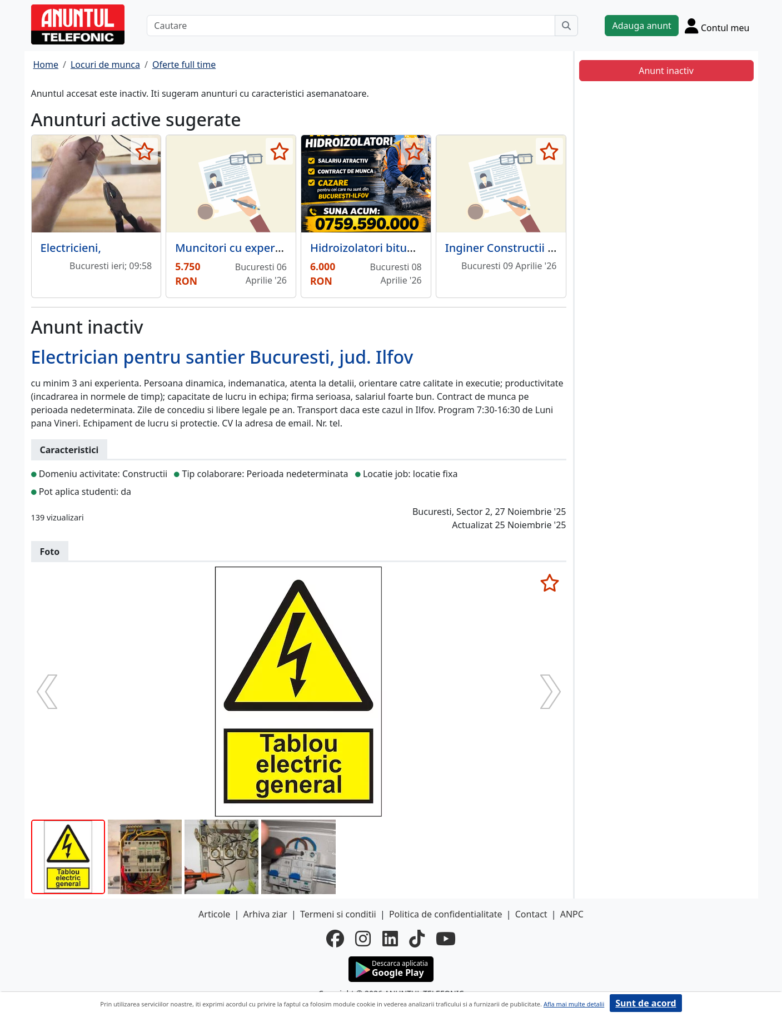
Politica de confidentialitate (445, 914)
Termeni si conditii (338, 914)
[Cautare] (351, 25)
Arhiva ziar (265, 914)
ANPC (572, 914)
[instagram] (363, 938)
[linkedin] (390, 938)
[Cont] (717, 26)
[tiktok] (417, 938)
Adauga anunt (641, 25)
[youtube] (446, 938)
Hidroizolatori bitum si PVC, (382, 247)
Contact (531, 914)
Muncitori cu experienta (238, 247)
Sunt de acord (645, 1003)
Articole (214, 914)
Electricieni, (71, 247)
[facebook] (335, 938)
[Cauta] (566, 25)
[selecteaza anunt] (144, 151)
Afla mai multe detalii (574, 1004)
